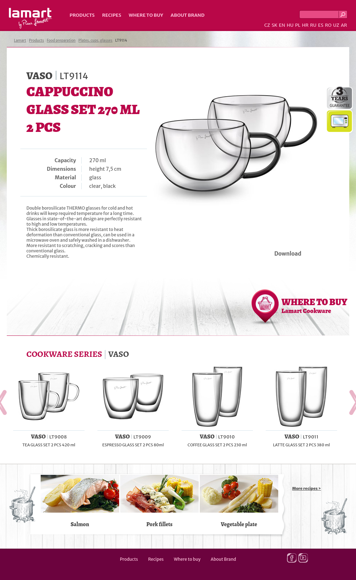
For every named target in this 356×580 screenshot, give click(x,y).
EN (282, 25)
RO (328, 25)
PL (297, 25)
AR (344, 25)
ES (321, 25)
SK (274, 25)
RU (313, 25)
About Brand (187, 15)
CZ (267, 25)
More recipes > (306, 488)
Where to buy (146, 15)
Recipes (111, 15)
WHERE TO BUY (314, 305)
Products (82, 15)
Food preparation (61, 40)
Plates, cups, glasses (95, 40)
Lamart (30, 18)
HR (305, 25)
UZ (336, 25)
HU (290, 25)
